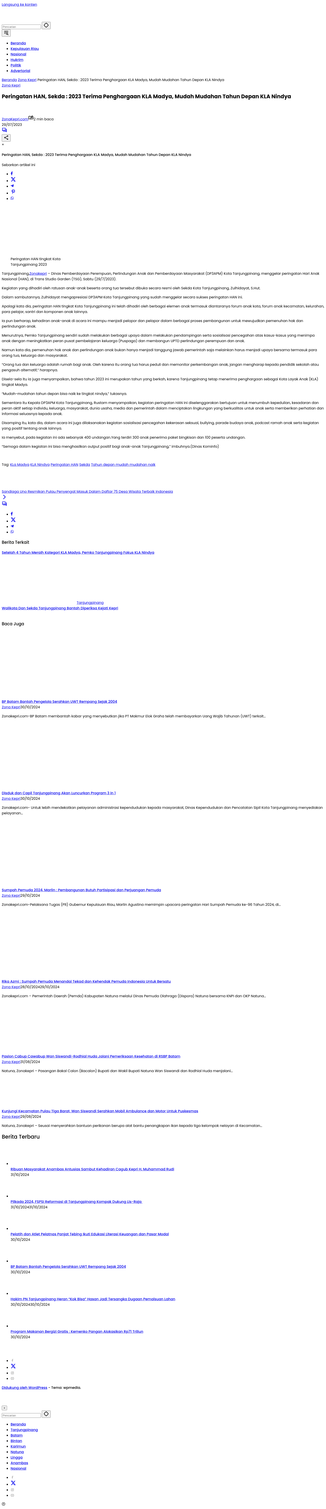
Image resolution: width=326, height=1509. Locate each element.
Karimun (18, 1446)
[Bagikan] (6, 138)
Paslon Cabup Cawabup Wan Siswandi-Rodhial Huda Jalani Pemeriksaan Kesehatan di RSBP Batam (91, 1056)
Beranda (18, 1424)
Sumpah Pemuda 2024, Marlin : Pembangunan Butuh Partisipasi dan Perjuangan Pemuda (81, 890)
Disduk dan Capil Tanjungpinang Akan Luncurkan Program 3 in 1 (59, 793)
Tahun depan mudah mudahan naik (123, 464)
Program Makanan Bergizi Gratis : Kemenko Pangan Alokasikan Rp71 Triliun (77, 1331)
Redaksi (78, 1346)
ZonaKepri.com (15, 119)
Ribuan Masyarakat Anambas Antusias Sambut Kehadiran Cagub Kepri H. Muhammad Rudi (92, 1169)
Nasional (18, 1468)
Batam (17, 1435)
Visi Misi (217, 1346)
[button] (46, 25)
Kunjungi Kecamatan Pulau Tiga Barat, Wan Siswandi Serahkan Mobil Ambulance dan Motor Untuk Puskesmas (100, 1111)
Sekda (84, 464)
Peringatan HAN (64, 464)
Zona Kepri (11, 85)
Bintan (16, 1440)
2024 (10, 1346)
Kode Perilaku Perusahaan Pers (137, 1346)
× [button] (4, 1408)
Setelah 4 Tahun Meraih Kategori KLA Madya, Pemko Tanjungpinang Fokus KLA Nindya (78, 552)
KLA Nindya (40, 464)
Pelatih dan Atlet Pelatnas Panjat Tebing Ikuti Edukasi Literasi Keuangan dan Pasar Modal (90, 1234)
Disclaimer (98, 1346)
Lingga (17, 1457)
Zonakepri (38, 273)
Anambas (19, 1462)
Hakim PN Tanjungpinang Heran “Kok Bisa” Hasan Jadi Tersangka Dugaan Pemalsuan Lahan (93, 1299)
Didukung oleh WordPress (24, 1387)
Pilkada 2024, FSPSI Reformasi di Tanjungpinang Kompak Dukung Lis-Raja (76, 1201)
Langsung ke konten (19, 4)
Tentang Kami (56, 1346)
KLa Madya (19, 464)
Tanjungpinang (90, 602)
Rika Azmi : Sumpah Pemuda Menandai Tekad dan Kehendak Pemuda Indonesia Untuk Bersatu (86, 981)
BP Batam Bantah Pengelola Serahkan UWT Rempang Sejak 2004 (59, 701)
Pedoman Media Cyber (187, 1346)
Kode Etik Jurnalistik (244, 1346)
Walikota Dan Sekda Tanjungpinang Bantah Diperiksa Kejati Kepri (60, 608)
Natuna (17, 1451)
